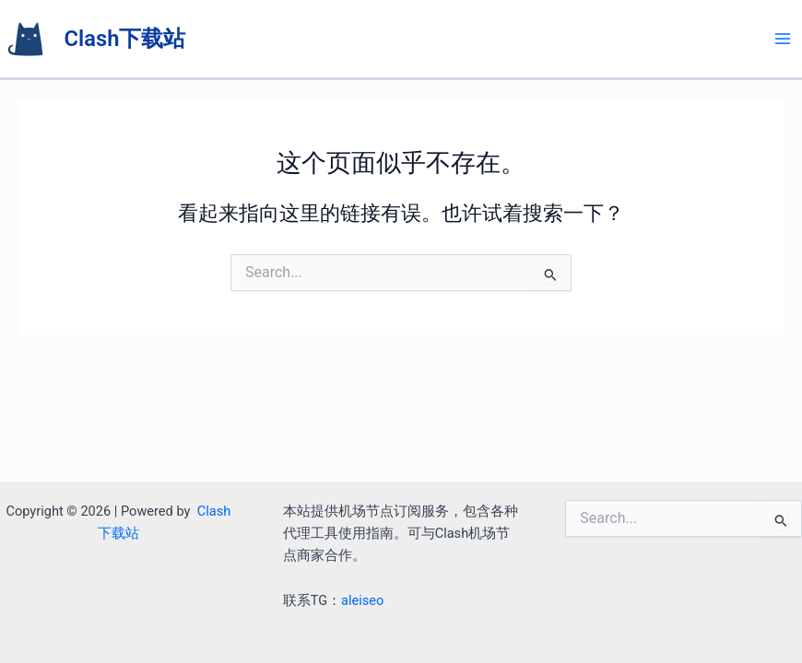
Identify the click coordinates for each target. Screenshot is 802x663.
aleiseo (362, 600)
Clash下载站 (125, 39)
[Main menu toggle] (782, 38)
